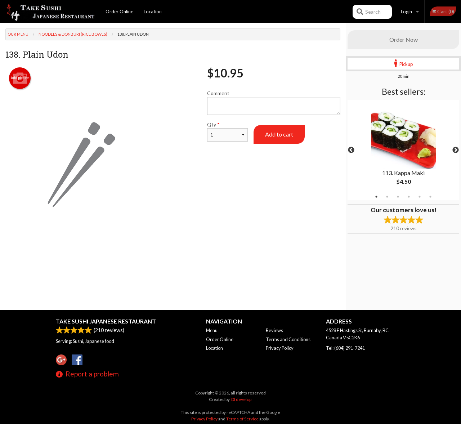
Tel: (345, 348)
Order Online (119, 11)
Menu (212, 330)
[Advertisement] (172, 265)
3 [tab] (398, 196)
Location (153, 11)
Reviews (274, 330)
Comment (273, 102)
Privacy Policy (280, 348)
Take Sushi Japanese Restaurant (106, 321)
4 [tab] (408, 196)
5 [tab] (419, 196)
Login (406, 11)
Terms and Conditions (288, 339)
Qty (227, 131)
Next (455, 150)
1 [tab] (376, 196)
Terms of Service (242, 418)
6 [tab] (430, 196)
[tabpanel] (403, 150)
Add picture (20, 78)
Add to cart (279, 134)
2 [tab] (387, 196)
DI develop (241, 399)
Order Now (403, 39)
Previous (351, 150)
